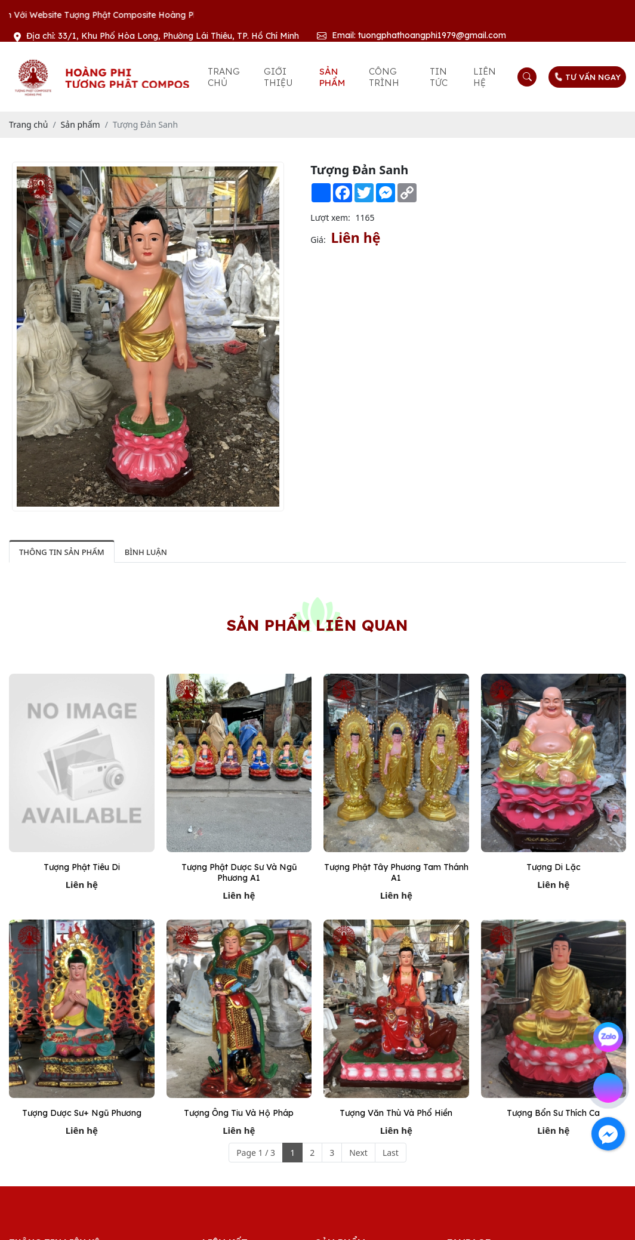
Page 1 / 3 (255, 1152)
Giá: (317, 239)
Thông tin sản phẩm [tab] (61, 552)
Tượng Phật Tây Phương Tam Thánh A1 (396, 872)
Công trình (384, 77)
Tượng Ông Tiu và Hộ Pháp (239, 1113)
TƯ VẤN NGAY (586, 77)
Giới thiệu (278, 77)
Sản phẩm (332, 77)
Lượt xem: (330, 217)
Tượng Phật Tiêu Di (82, 867)
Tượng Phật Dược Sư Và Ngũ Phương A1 (239, 872)
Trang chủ (224, 77)
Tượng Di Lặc (553, 867)
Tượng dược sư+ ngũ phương (81, 1113)
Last (391, 1152)
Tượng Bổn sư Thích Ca (553, 1113)
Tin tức (439, 77)
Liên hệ (484, 77)
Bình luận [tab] (146, 552)
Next (358, 1152)
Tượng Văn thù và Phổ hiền (396, 1113)
